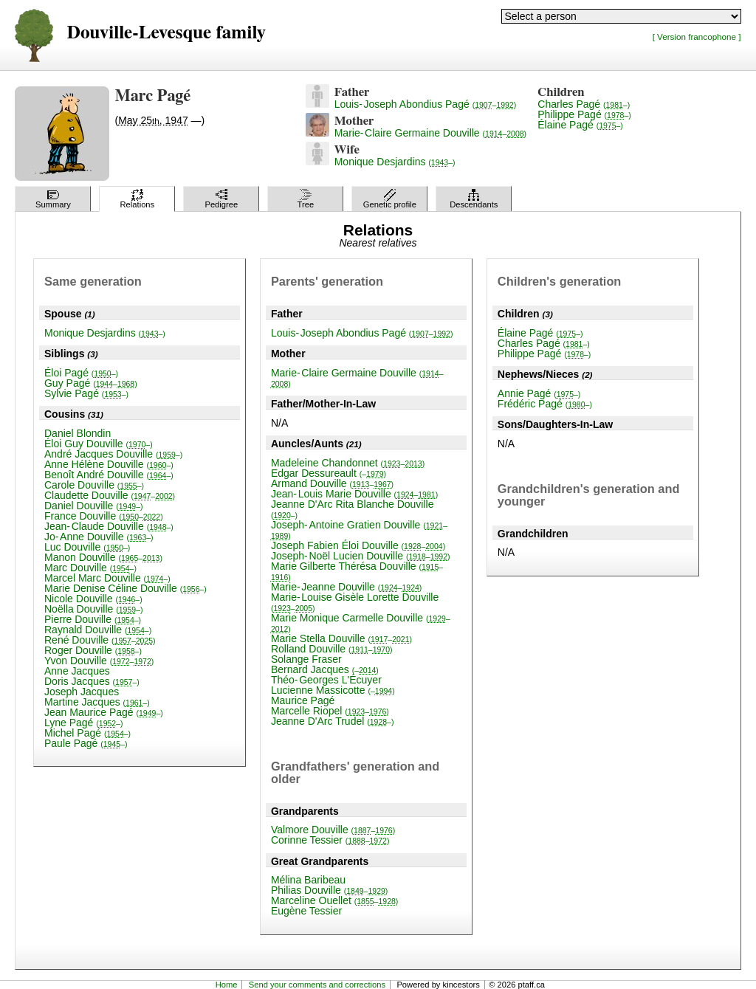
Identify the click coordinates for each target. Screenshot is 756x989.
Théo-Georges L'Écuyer (326, 680)
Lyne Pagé (83, 722)
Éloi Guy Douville (98, 443)
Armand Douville (332, 483)
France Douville (103, 516)
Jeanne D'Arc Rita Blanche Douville (352, 509)
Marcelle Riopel (330, 711)
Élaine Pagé (580, 125)
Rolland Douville (332, 649)
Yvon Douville (99, 660)
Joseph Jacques (81, 691)
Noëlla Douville (93, 609)
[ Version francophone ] (697, 36)
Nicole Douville (93, 598)
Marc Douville (90, 567)
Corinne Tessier (330, 840)
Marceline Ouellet (334, 900)
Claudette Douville (109, 495)
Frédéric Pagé (545, 404)
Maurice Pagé (302, 700)
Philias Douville (329, 890)
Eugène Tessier (306, 911)
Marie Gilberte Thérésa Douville (357, 571)
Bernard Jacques (325, 669)
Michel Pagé (87, 733)
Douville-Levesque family (165, 33)
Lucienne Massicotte (333, 690)
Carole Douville (94, 485)
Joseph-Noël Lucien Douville (360, 556)
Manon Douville (103, 557)
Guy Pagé (90, 383)
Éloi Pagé (81, 373)
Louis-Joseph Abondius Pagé (425, 104)
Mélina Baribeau (308, 880)
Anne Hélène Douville (108, 464)
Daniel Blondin (77, 433)
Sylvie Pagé (86, 393)
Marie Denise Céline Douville (125, 588)
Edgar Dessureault (328, 473)
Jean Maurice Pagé (103, 712)
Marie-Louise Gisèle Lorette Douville (355, 602)
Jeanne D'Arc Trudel (332, 721)
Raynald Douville (97, 629)
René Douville (100, 640)
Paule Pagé (86, 743)
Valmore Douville (333, 829)
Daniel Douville (93, 505)
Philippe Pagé (584, 114)
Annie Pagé (539, 393)
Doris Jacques (92, 681)
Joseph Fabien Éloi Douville (358, 545)
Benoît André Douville (108, 474)
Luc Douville (87, 547)
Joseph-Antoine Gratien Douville (359, 529)
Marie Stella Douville (341, 638)
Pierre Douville (92, 619)
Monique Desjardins (395, 162)
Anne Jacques (77, 671)
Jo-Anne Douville (99, 536)
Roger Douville (93, 650)
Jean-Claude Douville (108, 526)
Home (227, 984)
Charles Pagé (583, 104)
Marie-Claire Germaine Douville (430, 133)
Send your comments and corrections (317, 984)
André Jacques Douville (113, 454)
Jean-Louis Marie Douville (354, 494)
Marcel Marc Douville (107, 578)
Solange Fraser (306, 659)
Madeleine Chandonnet (348, 463)
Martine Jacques (97, 702)
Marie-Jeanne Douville (346, 587)
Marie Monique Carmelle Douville (360, 622)
